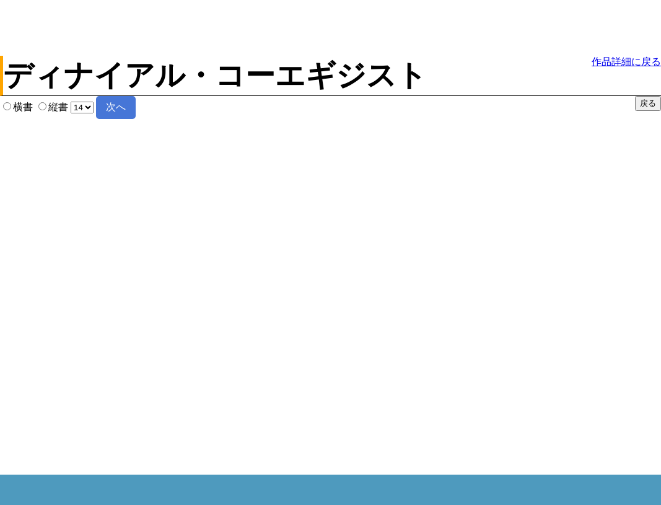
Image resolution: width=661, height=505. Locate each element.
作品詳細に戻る (626, 61)
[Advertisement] (329, 28)
